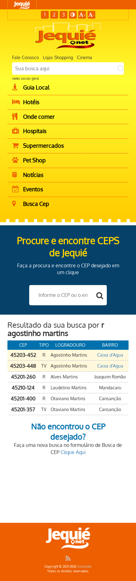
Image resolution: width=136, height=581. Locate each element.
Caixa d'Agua (110, 355)
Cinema (84, 57)
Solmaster (84, 566)
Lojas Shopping (58, 57)
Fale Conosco (25, 57)
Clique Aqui (73, 452)
